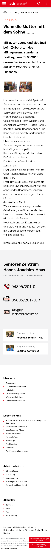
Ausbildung (10, 474)
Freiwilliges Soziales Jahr (16, 481)
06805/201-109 (26, 299)
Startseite (12, 12)
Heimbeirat (10, 390)
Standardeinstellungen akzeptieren (40, 545)
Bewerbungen (12, 478)
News (35, 12)
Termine (9, 504)
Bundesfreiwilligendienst (16, 485)
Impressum (8, 527)
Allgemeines (11, 383)
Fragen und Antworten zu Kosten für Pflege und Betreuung (26, 421)
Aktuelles (25, 12)
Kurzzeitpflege (12, 437)
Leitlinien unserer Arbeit (16, 386)
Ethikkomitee (11, 444)
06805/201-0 (23, 286)
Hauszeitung (11, 515)
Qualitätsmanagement (15, 393)
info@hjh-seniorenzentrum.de (25, 312)
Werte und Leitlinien (14, 397)
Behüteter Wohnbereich (16, 426)
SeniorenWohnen (13, 433)
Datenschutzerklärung (25, 527)
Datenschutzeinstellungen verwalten (39, 540)
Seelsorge (10, 440)
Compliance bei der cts (15, 400)
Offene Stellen (12, 471)
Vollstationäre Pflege (15, 430)
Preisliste (10, 447)
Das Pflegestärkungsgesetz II (18, 451)
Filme (8, 508)
